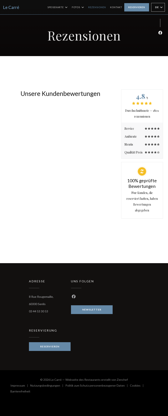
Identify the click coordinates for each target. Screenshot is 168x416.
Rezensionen (97, 7)
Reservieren (136, 7)
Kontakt (116, 7)
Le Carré (11, 7)
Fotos (78, 7)
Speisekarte (57, 7)
